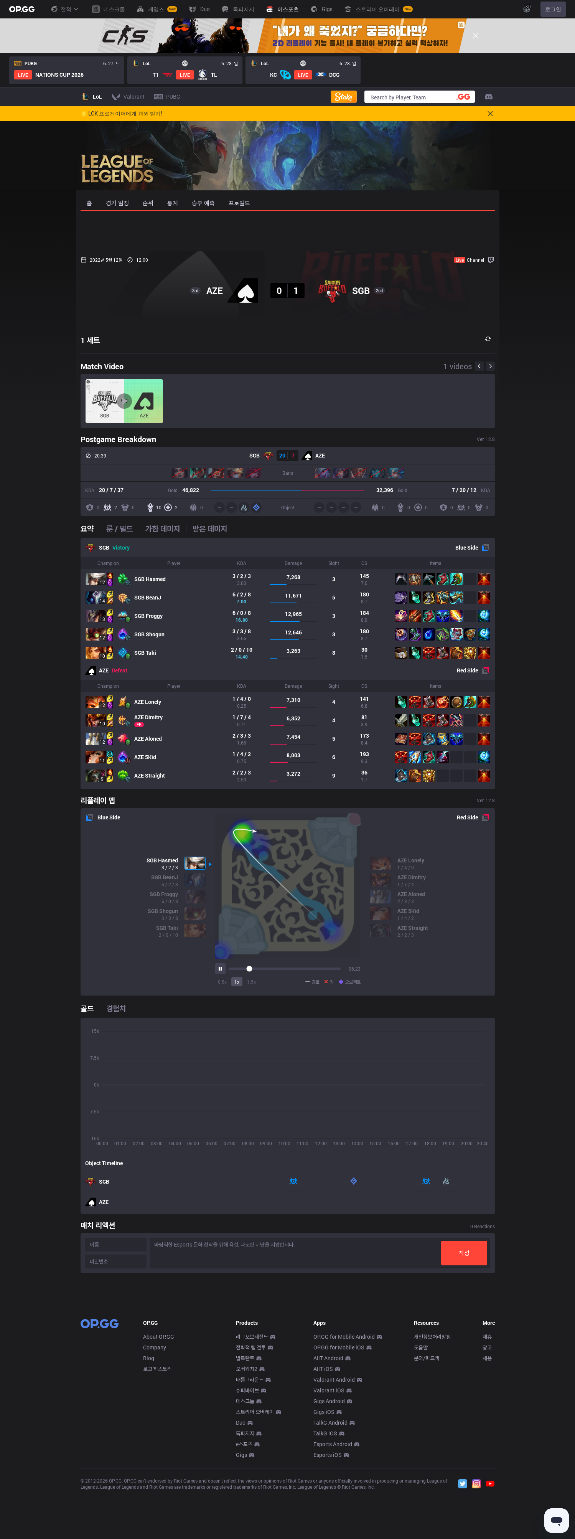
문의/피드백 (426, 1471)
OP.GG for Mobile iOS (338, 1461)
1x (236, 982)
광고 (487, 1461)
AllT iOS (323, 1482)
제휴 (487, 1450)
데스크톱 (245, 1514)
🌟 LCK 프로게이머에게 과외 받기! (122, 114)
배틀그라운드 (250, 1493)
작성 (464, 1253)
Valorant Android (334, 1493)
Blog (148, 1471)
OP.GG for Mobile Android (344, 1450)
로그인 (553, 9)
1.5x (251, 982)
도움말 (421, 1461)
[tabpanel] (288, 663)
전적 (64, 9)
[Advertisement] (288, 231)
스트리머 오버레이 (255, 1525)
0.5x (222, 982)
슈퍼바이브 (247, 1504)
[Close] (475, 35)
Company (154, 1461)
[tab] (90, 528)
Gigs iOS (323, 1525)
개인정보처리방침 (432, 1450)
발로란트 (245, 1471)
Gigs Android (329, 1514)
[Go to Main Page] (22, 9)
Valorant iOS (328, 1504)
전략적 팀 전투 (251, 1461)
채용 (487, 1471)
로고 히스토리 (157, 1482)
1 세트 (90, 340)
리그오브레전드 (252, 1450)
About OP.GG (158, 1450)
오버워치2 (246, 1482)
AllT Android (328, 1471)
